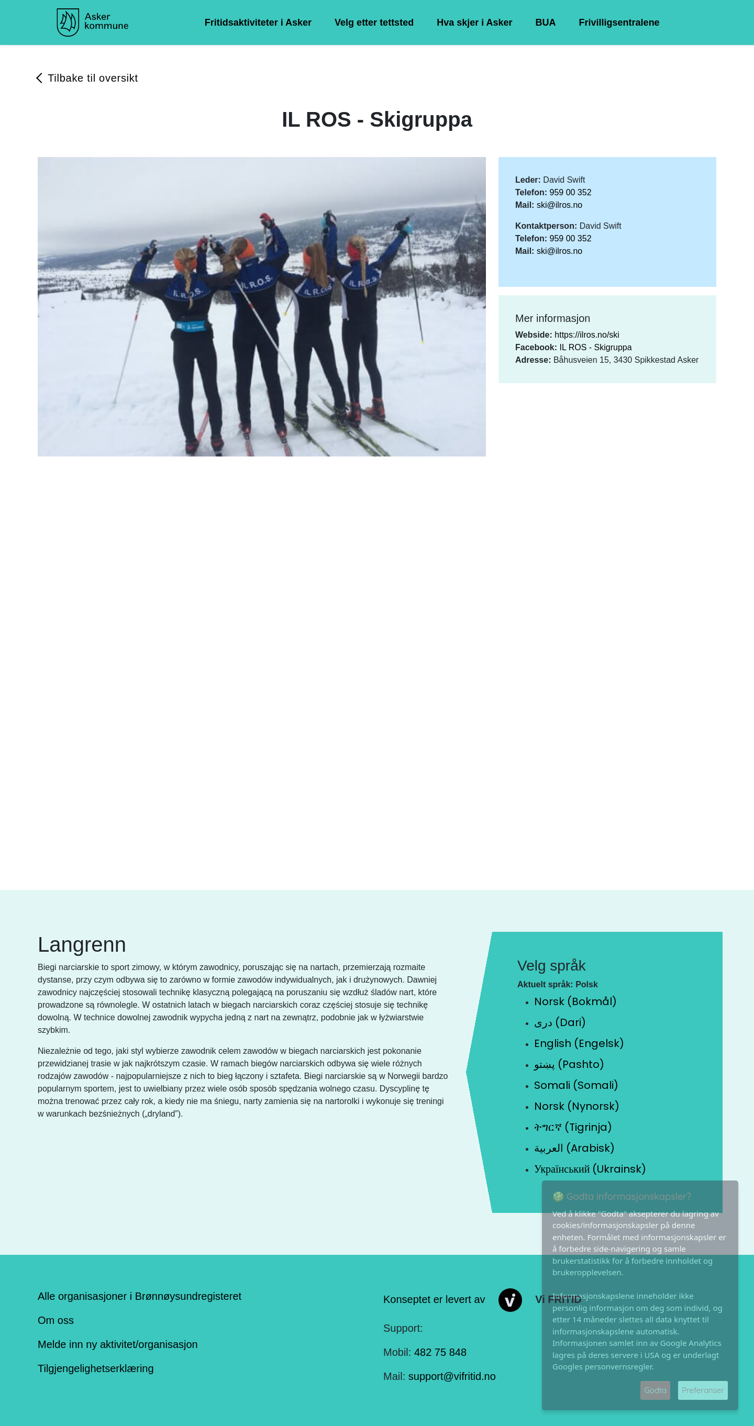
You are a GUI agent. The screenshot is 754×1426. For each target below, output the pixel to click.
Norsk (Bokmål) (575, 1001)
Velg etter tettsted (374, 22)
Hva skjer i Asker (474, 22)
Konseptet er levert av (434, 1299)
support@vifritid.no (452, 1376)
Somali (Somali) (576, 1085)
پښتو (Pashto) (569, 1064)
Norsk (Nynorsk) (576, 1106)
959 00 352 (570, 192)
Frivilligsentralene (619, 22)
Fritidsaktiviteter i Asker (258, 22)
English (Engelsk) (579, 1043)
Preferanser (703, 1390)
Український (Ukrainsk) (590, 1169)
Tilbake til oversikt (93, 78)
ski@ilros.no (559, 204)
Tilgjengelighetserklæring (96, 1368)
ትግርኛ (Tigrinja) (573, 1127)
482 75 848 (440, 1352)
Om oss (56, 1320)
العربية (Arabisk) (574, 1148)
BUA (546, 22)
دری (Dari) (560, 1022)
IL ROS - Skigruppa (595, 347)
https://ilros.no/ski (587, 334)
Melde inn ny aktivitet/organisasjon (118, 1344)
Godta (655, 1390)
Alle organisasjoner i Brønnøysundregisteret (139, 1296)
